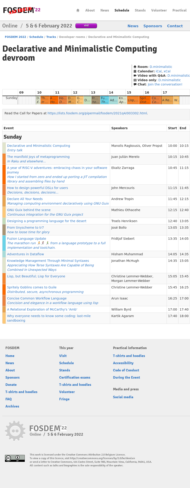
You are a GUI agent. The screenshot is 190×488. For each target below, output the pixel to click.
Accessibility (123, 363)
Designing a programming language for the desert (46, 221)
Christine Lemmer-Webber (131, 276)
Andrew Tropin (122, 199)
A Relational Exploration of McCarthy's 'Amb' (42, 309)
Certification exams (74, 377)
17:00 (184, 298)
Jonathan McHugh (125, 260)
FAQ (8, 399)
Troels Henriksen (124, 221)
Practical (179, 10)
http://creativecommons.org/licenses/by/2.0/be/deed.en (102, 458)
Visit (63, 356)
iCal (159, 71)
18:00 (184, 316)
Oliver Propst (152, 145)
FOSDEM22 (21, 10)
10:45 (184, 157)
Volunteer (159, 10)
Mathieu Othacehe (125, 210)
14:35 (184, 254)
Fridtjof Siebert (122, 238)
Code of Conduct (126, 370)
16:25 (184, 287)
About (90, 10)
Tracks (51, 37)
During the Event (126, 377)
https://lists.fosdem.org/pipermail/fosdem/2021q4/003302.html (97, 113)
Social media (123, 397)
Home (78, 10)
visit (86, 25)
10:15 (184, 145)
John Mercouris (122, 188)
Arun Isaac (119, 298)
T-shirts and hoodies (21, 392)
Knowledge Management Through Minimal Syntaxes (50, 265)
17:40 (184, 309)
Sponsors (152, 26)
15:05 (184, 260)
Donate (11, 384)
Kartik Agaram (122, 316)
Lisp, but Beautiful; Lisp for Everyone (36, 276)
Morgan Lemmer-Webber (130, 281)
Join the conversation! (165, 84)
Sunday (12, 98)
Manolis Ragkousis (125, 145)
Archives (12, 406)
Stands (140, 10)
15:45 (184, 276)
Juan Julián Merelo (125, 157)
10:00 (172, 145)
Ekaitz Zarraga (122, 168)
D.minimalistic (161, 67)
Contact (175, 26)
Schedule (122, 10)
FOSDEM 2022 (15, 37)
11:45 (184, 188)
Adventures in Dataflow (25, 254)
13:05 (184, 221)
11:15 (184, 168)
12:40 (184, 210)
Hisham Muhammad (127, 254)
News (104, 10)
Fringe (64, 399)
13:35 (184, 227)
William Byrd (121, 309)
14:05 (184, 238)
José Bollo (119, 227)
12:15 (184, 199)
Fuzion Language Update (56, 243)
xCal (167, 71)
